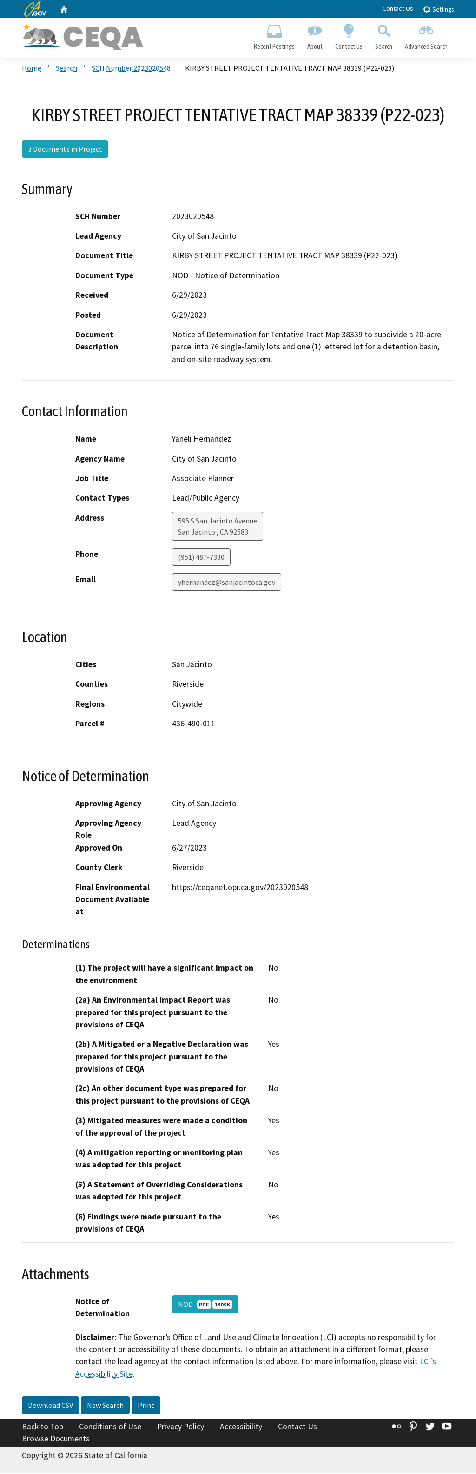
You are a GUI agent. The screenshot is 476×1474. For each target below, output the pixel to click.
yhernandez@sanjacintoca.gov (226, 583)
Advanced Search (426, 35)
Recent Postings (274, 35)
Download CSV (50, 1406)
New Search (105, 1406)
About (314, 35)
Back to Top (42, 1428)
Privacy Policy (180, 1428)
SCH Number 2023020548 (131, 69)
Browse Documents (56, 1439)
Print (146, 1406)
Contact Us (398, 8)
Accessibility (241, 1428)
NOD (205, 1305)
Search (384, 35)
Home (31, 69)
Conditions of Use (110, 1428)
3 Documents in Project (65, 150)
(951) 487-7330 (201, 558)
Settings (438, 9)
